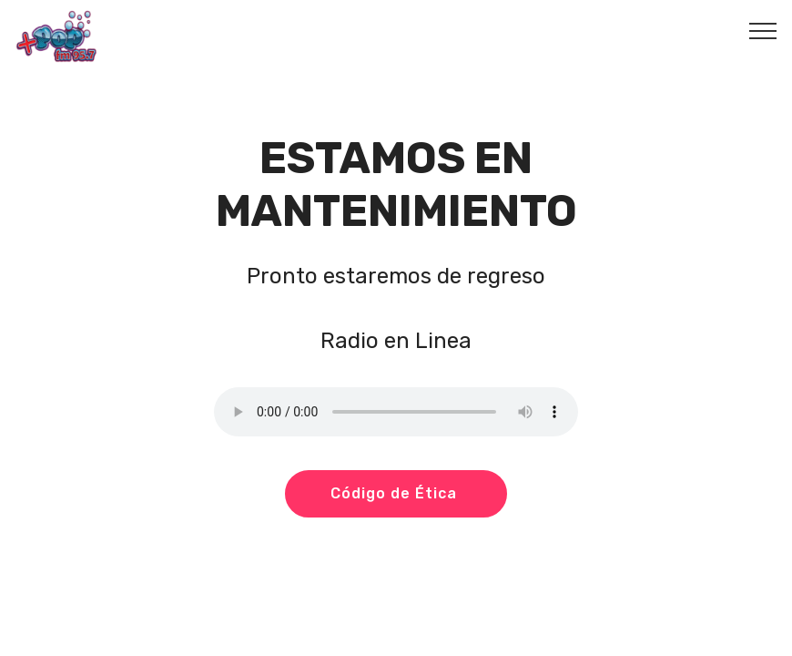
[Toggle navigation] (763, 30)
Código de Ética (396, 493)
